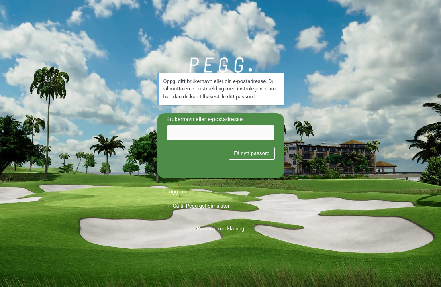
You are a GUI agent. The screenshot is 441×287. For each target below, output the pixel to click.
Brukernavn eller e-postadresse (205, 119)
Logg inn (176, 192)
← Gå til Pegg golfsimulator (198, 206)
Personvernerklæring (221, 229)
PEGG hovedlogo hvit (221, 65)
